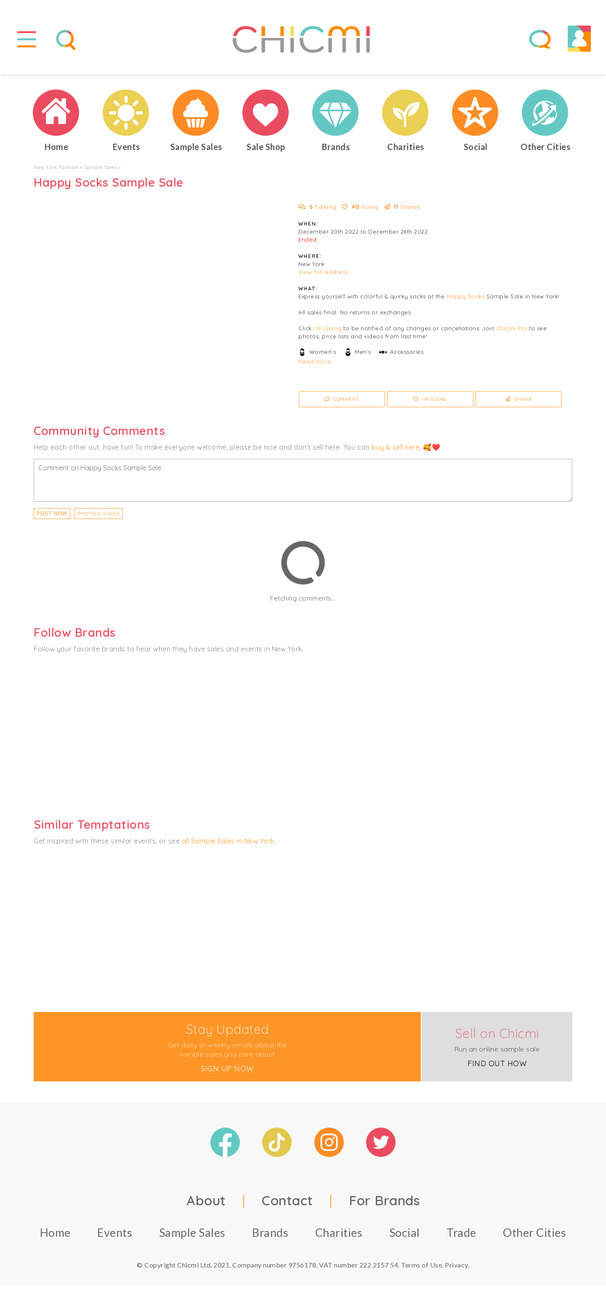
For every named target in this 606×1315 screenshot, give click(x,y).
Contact (287, 1200)
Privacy (456, 1265)
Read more (315, 361)
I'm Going (328, 328)
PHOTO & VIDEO (98, 513)
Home (55, 1232)
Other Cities (534, 1232)
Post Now (52, 514)
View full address (323, 272)
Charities (339, 1232)
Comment (341, 399)
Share (518, 399)
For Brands (384, 1200)
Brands (270, 1232)
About (206, 1200)
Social (404, 1232)
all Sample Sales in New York (228, 841)
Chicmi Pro (512, 328)
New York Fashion (56, 167)
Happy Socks (466, 296)
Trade (461, 1232)
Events (114, 1232)
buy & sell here (396, 447)
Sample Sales (100, 167)
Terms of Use (421, 1265)
